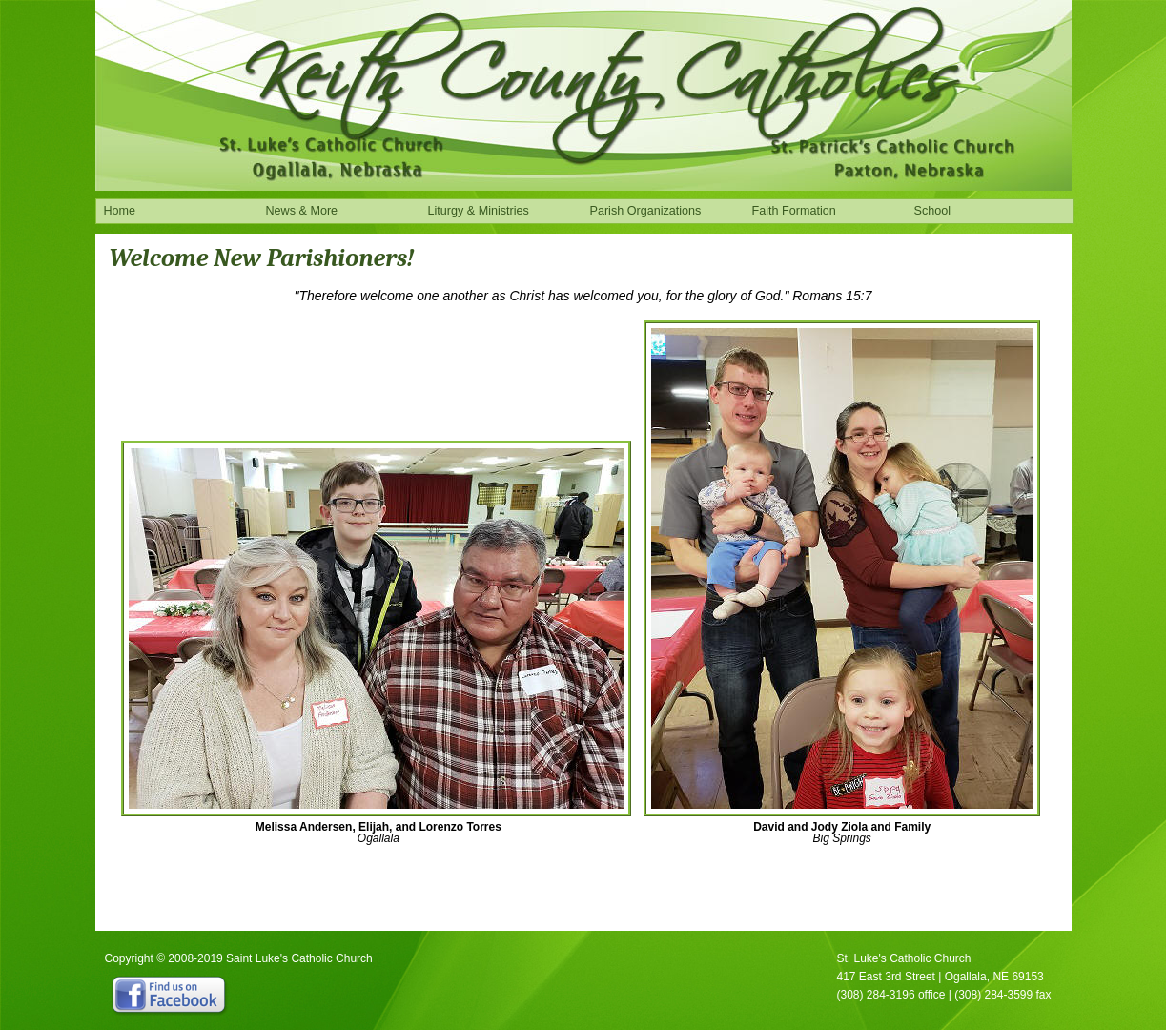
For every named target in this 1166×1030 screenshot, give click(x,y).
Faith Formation (794, 210)
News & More (302, 210)
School (932, 210)
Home (120, 210)
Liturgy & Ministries (478, 210)
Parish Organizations (646, 210)
